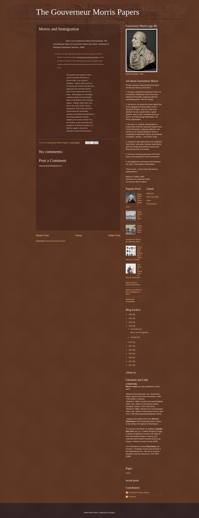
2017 (131, 346)
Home (78, 235)
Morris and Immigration (130, 300)
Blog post (150, 193)
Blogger (112, 512)
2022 (131, 314)
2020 (131, 322)
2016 (131, 350)
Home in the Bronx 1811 (139, 229)
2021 (131, 318)
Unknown (132, 497)
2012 (131, 365)
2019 (131, 326)
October (134, 337)
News (148, 200)
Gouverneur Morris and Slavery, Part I (133, 240)
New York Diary (152, 197)
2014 (131, 357)
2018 (131, 342)
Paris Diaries (151, 204)
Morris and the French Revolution (133, 284)
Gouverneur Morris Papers (139, 492)
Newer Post (42, 235)
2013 (131, 361)
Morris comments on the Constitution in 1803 (134, 292)
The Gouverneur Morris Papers (87, 11)
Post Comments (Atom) (56, 241)
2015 (131, 354)
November (135, 329)
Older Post (114, 235)
